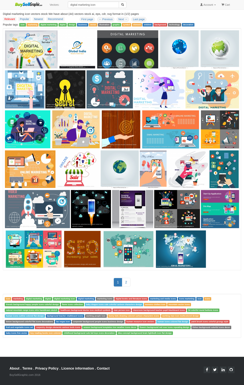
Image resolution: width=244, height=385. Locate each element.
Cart (226, 4)
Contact (103, 368)
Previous (106, 19)
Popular (24, 19)
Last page (139, 19)
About (14, 368)
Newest (38, 19)
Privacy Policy (47, 368)
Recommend (55, 19)
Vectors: (54, 4)
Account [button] (208, 4)
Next (122, 19)
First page (87, 19)
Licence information (77, 368)
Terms (27, 368)
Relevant (9, 19)
